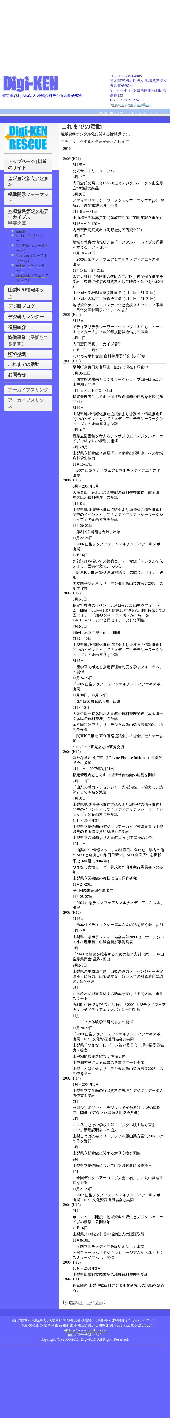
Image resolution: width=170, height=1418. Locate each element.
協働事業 (17, 337)
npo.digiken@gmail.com (131, 104)
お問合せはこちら (85, 1335)
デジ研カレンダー (26, 316)
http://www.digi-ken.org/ (85, 1330)
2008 (67, 315)
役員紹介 (17, 327)
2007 (67, 361)
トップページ (21, 161)
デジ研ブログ (21, 306)
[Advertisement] (86, 35)
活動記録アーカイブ (84, 1302)
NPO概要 (17, 353)
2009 (67, 159)
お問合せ (17, 374)
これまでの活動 (23, 364)
